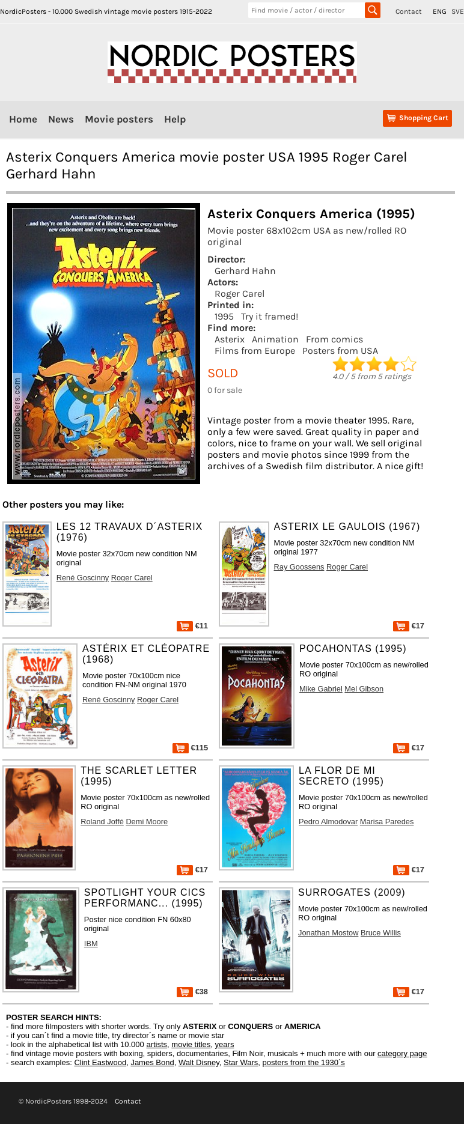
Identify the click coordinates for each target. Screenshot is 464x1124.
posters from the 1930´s (304, 1062)
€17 (408, 625)
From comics (334, 339)
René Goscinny (82, 577)
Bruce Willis (381, 932)
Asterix (230, 339)
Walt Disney (199, 1062)
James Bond (152, 1062)
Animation (275, 339)
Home (23, 119)
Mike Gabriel (321, 688)
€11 (192, 625)
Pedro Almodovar (328, 821)
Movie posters (119, 119)
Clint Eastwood (100, 1062)
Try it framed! (269, 316)
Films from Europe (255, 350)
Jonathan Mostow (328, 932)
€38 (192, 991)
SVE (457, 11)
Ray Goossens (299, 566)
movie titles (190, 1044)
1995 (224, 316)
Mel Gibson (363, 688)
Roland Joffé (102, 821)
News (61, 119)
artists (156, 1044)
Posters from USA (340, 350)
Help (175, 119)
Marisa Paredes (387, 821)
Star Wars (241, 1062)
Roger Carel (239, 293)
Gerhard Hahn (245, 270)
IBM (91, 943)
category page (402, 1053)
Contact (408, 11)
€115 (190, 747)
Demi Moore (147, 821)
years (224, 1044)
